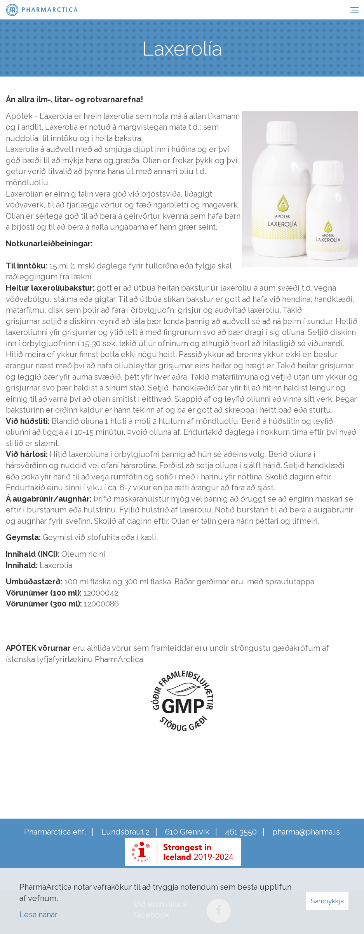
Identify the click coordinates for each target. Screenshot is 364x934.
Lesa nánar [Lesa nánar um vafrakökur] (38, 914)
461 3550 (241, 831)
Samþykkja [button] (327, 901)
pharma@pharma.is (306, 831)
